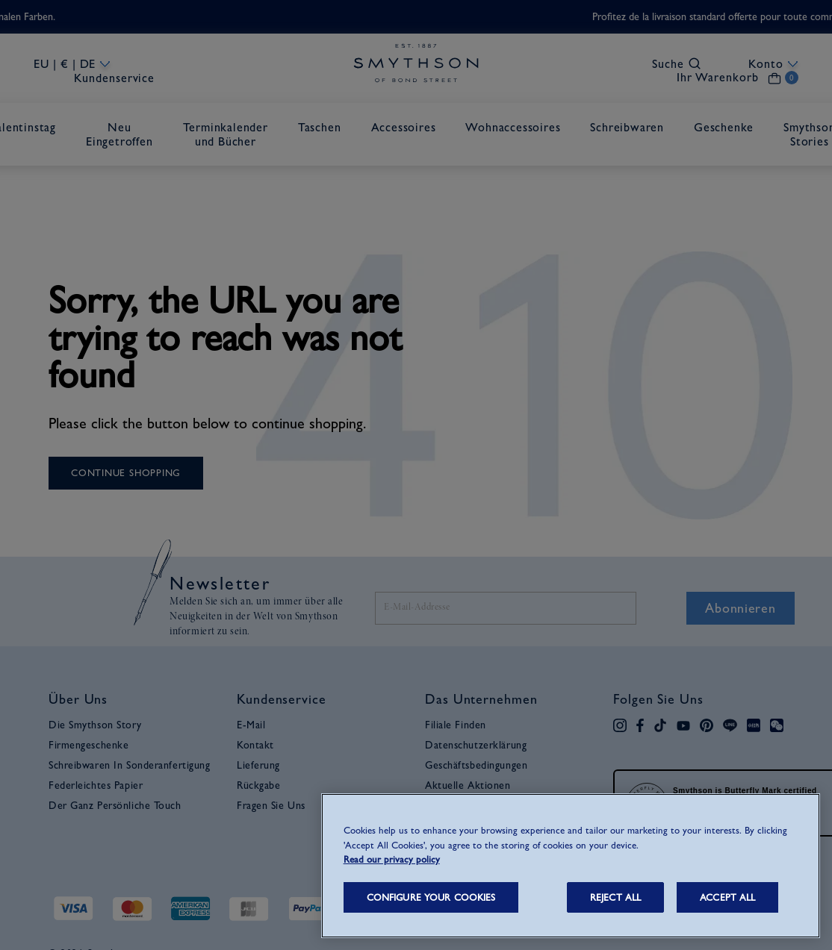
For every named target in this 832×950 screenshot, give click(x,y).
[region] (570, 865)
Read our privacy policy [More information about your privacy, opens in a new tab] (392, 859)
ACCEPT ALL (727, 897)
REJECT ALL (615, 897)
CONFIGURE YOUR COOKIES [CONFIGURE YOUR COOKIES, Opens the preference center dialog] (431, 897)
